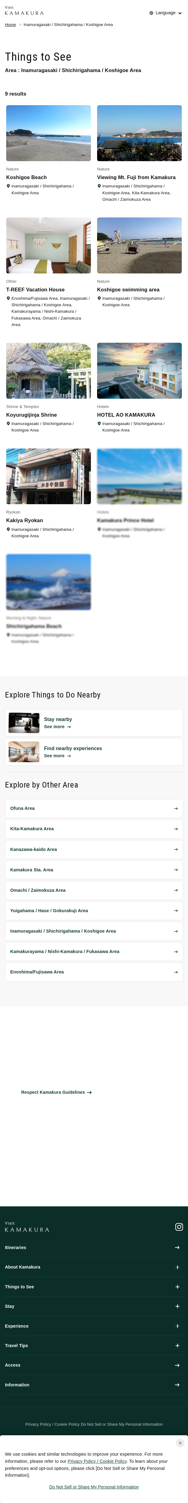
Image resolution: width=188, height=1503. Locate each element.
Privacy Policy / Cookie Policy (97, 1461)
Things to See (92, 1286)
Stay (92, 1306)
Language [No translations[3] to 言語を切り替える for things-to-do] (166, 12)
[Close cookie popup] (180, 1443)
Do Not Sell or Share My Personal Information (94, 1486)
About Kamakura (92, 1267)
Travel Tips (92, 1345)
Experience (92, 1326)
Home (10, 24)
